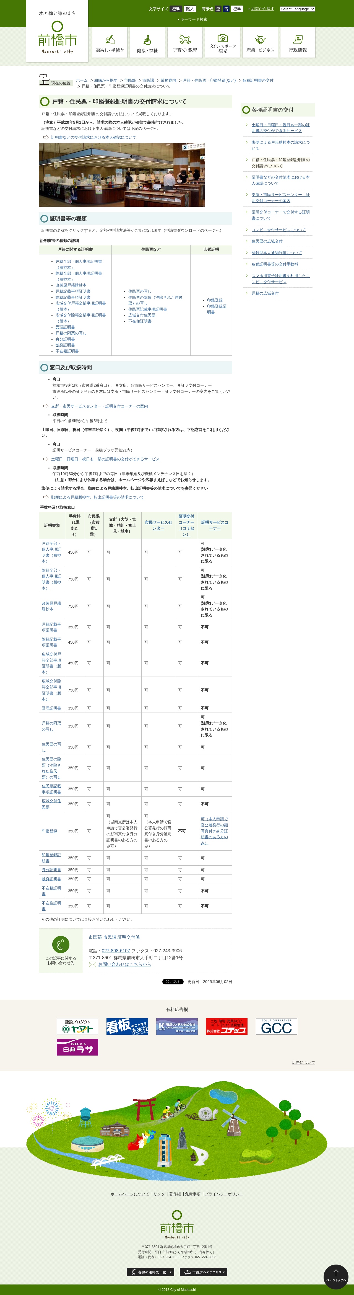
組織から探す (262, 8)
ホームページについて (130, 1194)
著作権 (175, 1194)
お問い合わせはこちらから (124, 964)
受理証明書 (65, 327)
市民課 (148, 80)
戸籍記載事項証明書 (73, 291)
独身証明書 (65, 345)
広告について (303, 1062)
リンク (159, 1194)
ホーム (82, 80)
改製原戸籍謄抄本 (71, 285)
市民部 (130, 80)
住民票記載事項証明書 (147, 309)
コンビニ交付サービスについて (279, 230)
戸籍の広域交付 (265, 293)
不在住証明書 (140, 321)
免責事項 (193, 1194)
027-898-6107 (116, 950)
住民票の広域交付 (267, 241)
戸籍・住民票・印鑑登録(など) (209, 80)
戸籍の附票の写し (71, 333)
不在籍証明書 (67, 351)
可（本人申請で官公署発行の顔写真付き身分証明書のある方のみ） (214, 831)
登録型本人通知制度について (277, 253)
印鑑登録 (215, 300)
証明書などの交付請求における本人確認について (93, 137)
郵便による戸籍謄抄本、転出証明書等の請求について (97, 497)
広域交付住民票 (141, 315)
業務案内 (168, 80)
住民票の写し (140, 291)
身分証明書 (65, 339)
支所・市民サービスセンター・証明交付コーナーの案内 (99, 406)
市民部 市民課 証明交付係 (114, 937)
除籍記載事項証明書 (73, 297)
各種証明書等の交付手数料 (275, 264)
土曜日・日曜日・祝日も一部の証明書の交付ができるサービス (105, 459)
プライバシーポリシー (224, 1194)
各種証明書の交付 (258, 80)
